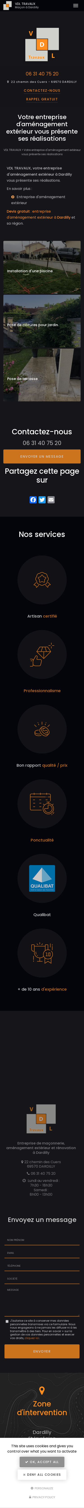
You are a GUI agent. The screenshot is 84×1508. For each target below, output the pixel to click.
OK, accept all (42, 1462)
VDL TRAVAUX (40, 5)
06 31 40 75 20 (42, 74)
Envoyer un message (42, 456)
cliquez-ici (32, 1338)
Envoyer (42, 1351)
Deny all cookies (42, 1474)
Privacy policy (42, 1497)
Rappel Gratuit (42, 99)
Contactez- (42, 90)
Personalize (42, 1488)
